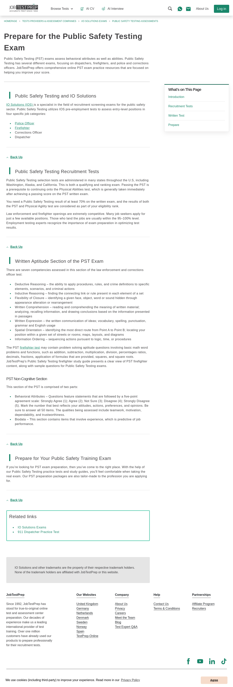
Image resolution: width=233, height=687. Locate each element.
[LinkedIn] (212, 661)
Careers (120, 613)
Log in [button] (221, 9)
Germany (83, 608)
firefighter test (30, 347)
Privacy (120, 608)
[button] (61, 9)
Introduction (176, 96)
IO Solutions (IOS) (20, 104)
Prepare (173, 125)
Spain (80, 631)
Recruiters (199, 608)
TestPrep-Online (87, 636)
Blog (118, 622)
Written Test (176, 115)
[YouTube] (200, 661)
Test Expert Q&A (126, 626)
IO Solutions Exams (32, 527)
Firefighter (22, 128)
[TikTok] (224, 661)
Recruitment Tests (180, 106)
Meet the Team (125, 617)
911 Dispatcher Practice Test (38, 532)
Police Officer (24, 123)
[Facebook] (188, 661)
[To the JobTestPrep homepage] (24, 8)
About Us (121, 604)
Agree (214, 680)
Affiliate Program (203, 604)
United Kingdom (87, 604)
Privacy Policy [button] (130, 680)
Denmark (83, 617)
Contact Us (161, 604)
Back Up (16, 157)
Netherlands (85, 613)
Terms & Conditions (167, 608)
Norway (82, 626)
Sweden (82, 622)
